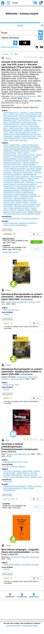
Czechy (6, 210)
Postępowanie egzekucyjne (30, 196)
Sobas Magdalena (24, 134)
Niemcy (13, 210)
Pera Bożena (10, 116)
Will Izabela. (30, 565)
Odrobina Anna (11, 124)
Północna (23, 473)
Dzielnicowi (29, 182)
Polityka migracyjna (21, 161)
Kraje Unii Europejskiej (11, 214)
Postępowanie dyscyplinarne (15, 178)
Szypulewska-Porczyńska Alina (23, 122)
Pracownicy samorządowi (22, 172)
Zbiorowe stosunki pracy (26, 188)
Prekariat (33, 202)
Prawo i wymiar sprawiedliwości (15, 225)
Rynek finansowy (35, 166)
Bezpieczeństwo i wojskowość (14, 486)
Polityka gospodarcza (30, 163)
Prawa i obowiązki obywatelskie (19, 162)
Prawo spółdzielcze (21, 194)
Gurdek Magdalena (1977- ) (16, 126)
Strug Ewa (21, 140)
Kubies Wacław (33, 128)
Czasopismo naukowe (11, 218)
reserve (36, 242)
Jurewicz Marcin (28, 124)
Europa (16, 477)
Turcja (27, 477)
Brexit (20, 153)
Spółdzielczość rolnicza (12, 192)
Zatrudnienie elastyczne (12, 204)
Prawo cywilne (18, 182)
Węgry (28, 210)
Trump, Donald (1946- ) (12, 145)
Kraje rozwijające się (18, 212)
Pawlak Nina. (12, 565)
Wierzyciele (7, 198)
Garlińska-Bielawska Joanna (16, 118)
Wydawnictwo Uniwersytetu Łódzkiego (20, 302)
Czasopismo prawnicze (30, 218)
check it (36, 249)
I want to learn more (13, 625)
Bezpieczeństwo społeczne (24, 206)
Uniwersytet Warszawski (20, 557)
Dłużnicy (33, 194)
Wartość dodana (29, 164)
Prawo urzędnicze (22, 176)
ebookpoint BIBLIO (17, 379)
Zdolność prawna (21, 202)
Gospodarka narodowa (26, 155)
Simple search (6, 47)
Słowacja (20, 210)
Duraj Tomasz (22, 132)
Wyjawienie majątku (10, 196)
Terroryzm (7, 471)
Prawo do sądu (32, 178)
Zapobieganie (27, 471)
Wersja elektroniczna (10, 252)
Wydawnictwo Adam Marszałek (18, 454)
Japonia (33, 477)
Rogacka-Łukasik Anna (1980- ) (28, 136)
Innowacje (30, 168)
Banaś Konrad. (11, 310)
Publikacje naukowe (17, 466)
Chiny (5, 208)
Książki (20, 25)
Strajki (39, 186)
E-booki (6, 314)
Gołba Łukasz (16, 128)
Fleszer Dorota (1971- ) (15, 138)
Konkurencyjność (9, 155)
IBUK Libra (34, 557)
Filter (16, 54)
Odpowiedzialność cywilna (23, 198)
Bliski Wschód (16, 475)
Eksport (26, 153)
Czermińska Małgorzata (30, 116)
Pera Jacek (24, 120)
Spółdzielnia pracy (27, 190)
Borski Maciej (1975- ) (15, 113)
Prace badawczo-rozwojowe (14, 168)
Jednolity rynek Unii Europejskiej (15, 166)
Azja (37, 206)
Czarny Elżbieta (33, 115)
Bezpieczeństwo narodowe (25, 186)
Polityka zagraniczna (21, 151)
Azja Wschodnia (28, 214)
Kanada (33, 208)
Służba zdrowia (10, 188)
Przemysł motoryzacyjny (12, 164)
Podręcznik (7, 481)
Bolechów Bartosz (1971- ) (15, 462)
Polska (37, 214)
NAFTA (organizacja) (30, 145)
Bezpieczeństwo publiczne (27, 184)
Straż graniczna (36, 176)
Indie (40, 477)
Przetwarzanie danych (11, 180)
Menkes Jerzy (16, 115)
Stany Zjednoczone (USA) (19, 208)
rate (41, 57)
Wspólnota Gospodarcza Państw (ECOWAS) (21, 148)
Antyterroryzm (8, 186)
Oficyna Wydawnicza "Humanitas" (23, 96)
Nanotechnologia (17, 170)
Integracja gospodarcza (22, 157)
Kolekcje (14, 47)
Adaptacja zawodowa (11, 190)
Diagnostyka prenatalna (12, 200)
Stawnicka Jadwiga (13, 130)
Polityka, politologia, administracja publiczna (19, 223)
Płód (12, 202)
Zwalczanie (16, 471)
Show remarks (7, 229)
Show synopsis (7, 319)
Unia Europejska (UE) (11, 147)
